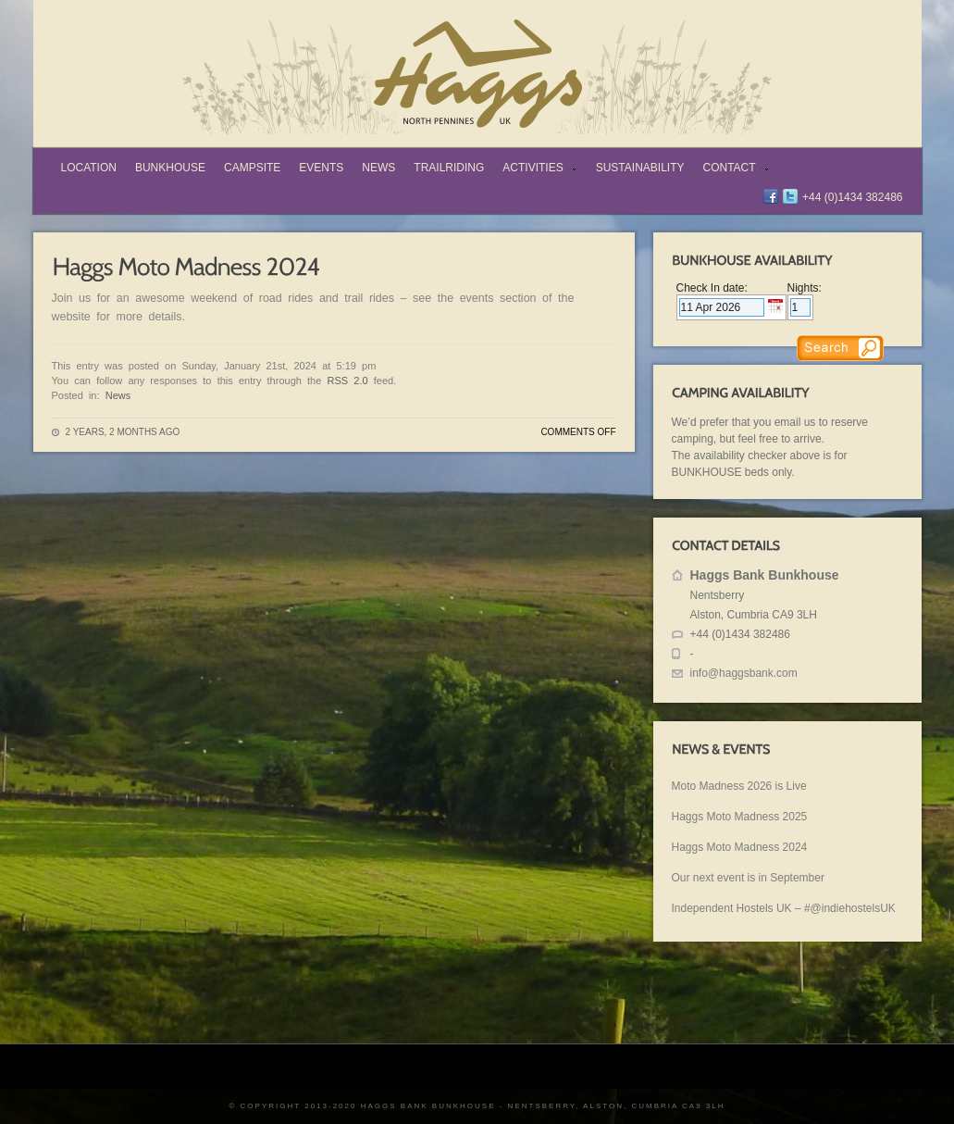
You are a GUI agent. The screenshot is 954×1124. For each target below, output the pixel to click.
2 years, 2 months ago (123, 432)
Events (321, 167)
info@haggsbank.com (744, 673)
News (378, 167)
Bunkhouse (170, 167)
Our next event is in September (748, 877)
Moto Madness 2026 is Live (739, 786)
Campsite (252, 167)
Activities (535, 169)
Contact (732, 169)
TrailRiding (449, 167)
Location (89, 167)
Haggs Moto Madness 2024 (740, 847)
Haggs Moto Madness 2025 (740, 816)
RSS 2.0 (348, 380)
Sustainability (640, 167)
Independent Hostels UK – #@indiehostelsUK (784, 908)
